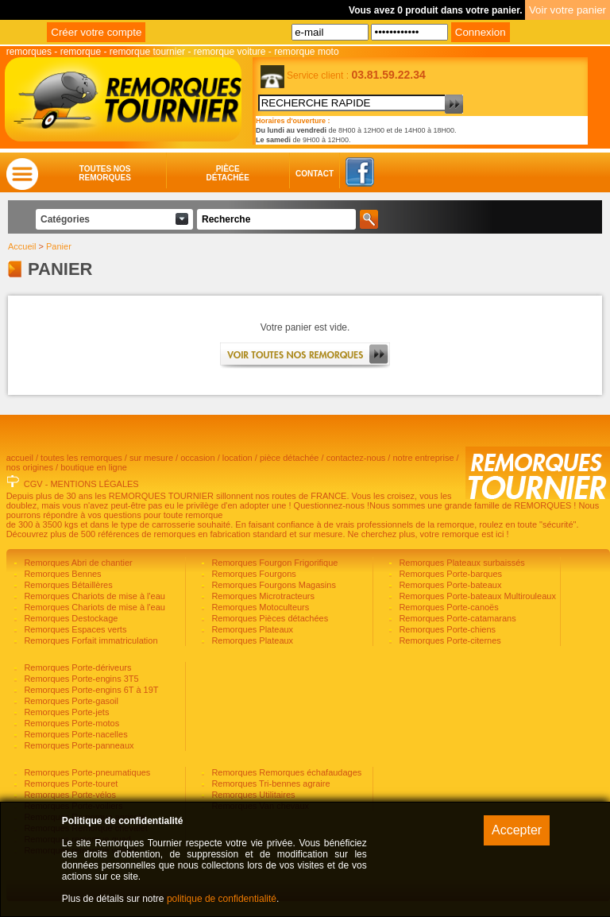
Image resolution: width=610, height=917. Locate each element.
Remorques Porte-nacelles (74, 734)
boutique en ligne (93, 467)
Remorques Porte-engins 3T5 (79, 678)
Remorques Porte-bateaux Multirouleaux (476, 596)
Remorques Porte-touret (69, 783)
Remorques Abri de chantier (76, 562)
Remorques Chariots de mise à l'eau (93, 596)
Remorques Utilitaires (252, 794)
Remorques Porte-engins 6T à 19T (89, 690)
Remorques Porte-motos (70, 723)
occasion (197, 457)
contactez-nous (356, 457)
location (237, 457)
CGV (33, 484)
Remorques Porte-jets (65, 712)
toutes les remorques (81, 457)
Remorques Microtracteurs (262, 596)
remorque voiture (230, 51)
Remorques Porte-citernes (448, 640)
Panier (58, 246)
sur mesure (151, 457)
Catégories (65, 219)
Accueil (22, 246)
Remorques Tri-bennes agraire (269, 783)
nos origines (29, 467)
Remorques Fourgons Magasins (272, 585)
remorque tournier (147, 51)
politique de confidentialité (221, 898)
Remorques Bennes (61, 573)
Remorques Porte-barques (449, 573)
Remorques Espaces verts (73, 629)
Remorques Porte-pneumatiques (85, 772)
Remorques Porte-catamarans (455, 618)
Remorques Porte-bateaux (448, 585)
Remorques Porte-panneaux (77, 745)
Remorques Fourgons (252, 573)
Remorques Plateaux (251, 629)
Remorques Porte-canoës (447, 607)
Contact (299, 173)
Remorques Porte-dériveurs (76, 667)
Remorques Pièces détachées (268, 618)
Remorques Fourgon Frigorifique (273, 562)
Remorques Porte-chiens (446, 629)
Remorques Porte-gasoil (69, 701)
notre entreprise (423, 457)
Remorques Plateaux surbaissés (460, 562)
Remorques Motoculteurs (259, 607)
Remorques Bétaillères (66, 585)
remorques (29, 51)
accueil (19, 457)
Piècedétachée (228, 173)
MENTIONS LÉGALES (94, 484)
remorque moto (306, 51)
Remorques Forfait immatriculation (89, 640)
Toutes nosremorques (105, 173)
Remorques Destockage (69, 618)
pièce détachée (289, 457)
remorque (80, 51)
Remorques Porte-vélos (68, 794)
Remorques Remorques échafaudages (285, 772)
